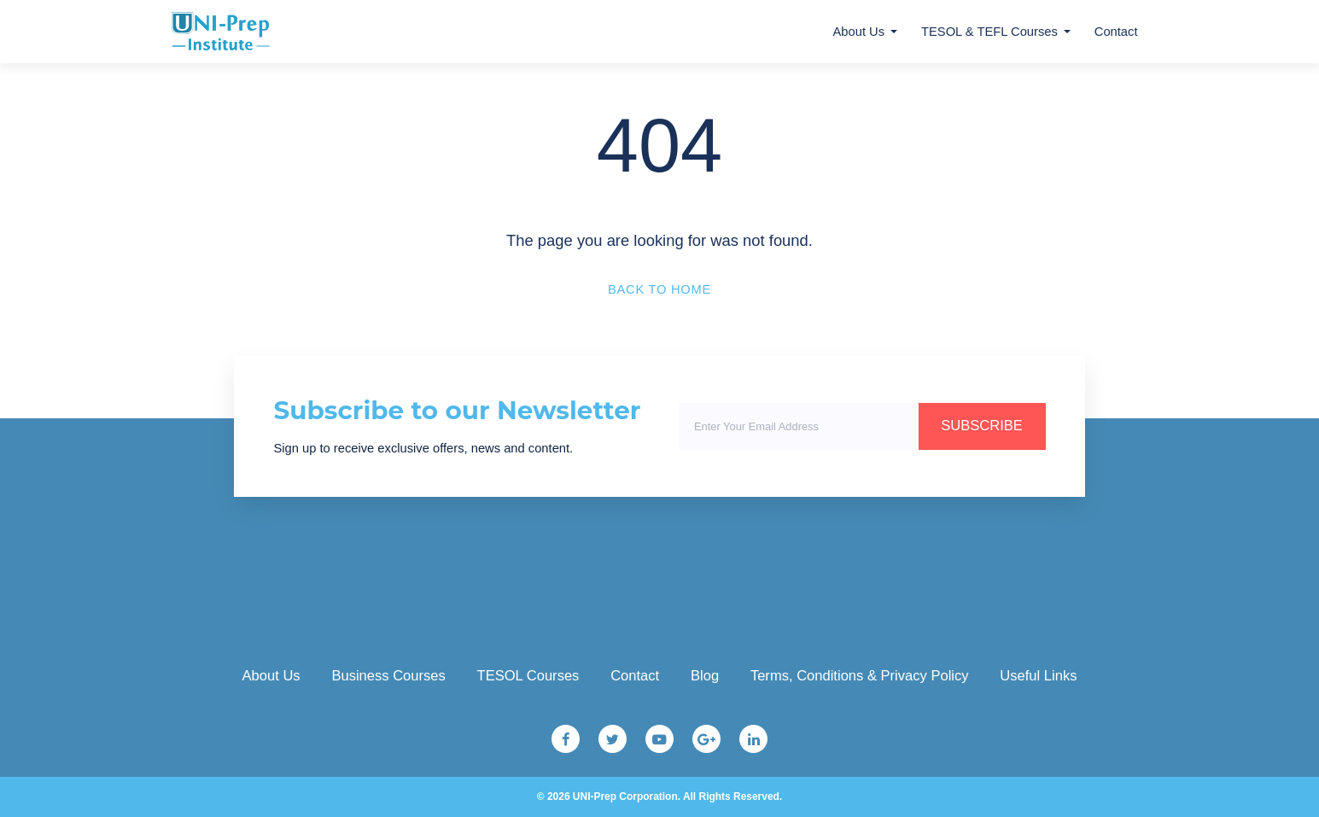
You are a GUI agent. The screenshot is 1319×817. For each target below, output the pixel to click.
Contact (1116, 31)
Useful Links (1038, 676)
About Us (859, 31)
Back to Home (659, 289)
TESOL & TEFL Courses (989, 31)
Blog (705, 676)
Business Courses (388, 676)
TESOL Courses (528, 676)
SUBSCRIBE (982, 425)
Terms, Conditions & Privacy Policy (859, 676)
